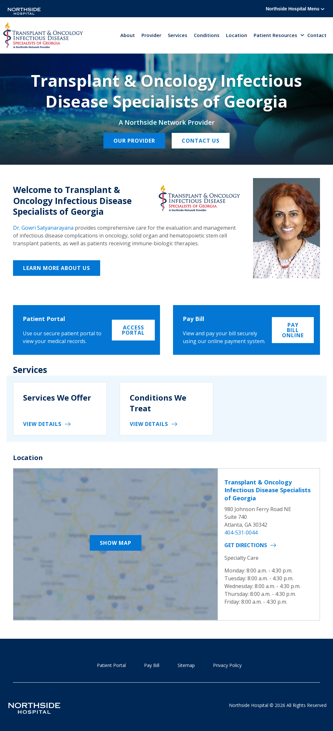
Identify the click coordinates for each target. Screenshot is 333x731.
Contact (316, 35)
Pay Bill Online (293, 330)
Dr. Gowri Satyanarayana (43, 227)
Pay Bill (151, 665)
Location (236, 35)
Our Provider (134, 140)
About (127, 35)
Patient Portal (111, 665)
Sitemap (186, 665)
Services (177, 35)
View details (42, 424)
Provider (151, 35)
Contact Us (201, 140)
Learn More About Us (56, 268)
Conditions (207, 35)
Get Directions (245, 545)
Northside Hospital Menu (295, 8)
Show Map (115, 542)
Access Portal (133, 330)
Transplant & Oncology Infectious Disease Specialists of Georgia (267, 490)
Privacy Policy (227, 665)
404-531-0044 (241, 532)
